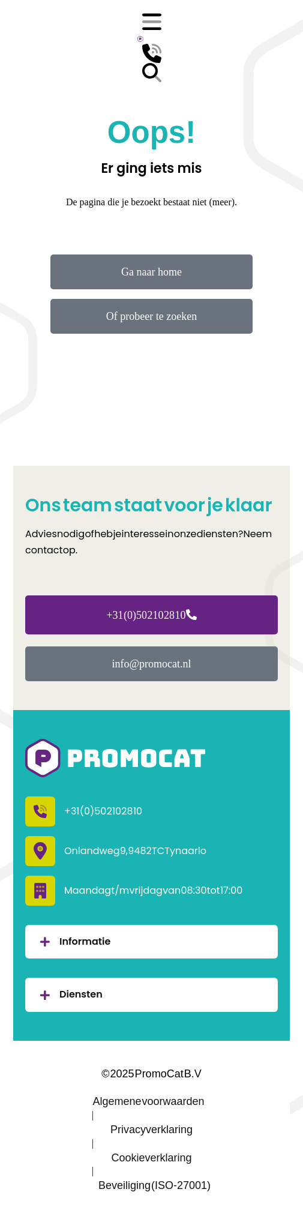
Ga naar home (151, 272)
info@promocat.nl (151, 664)
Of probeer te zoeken (151, 316)
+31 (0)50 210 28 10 (151, 615)
